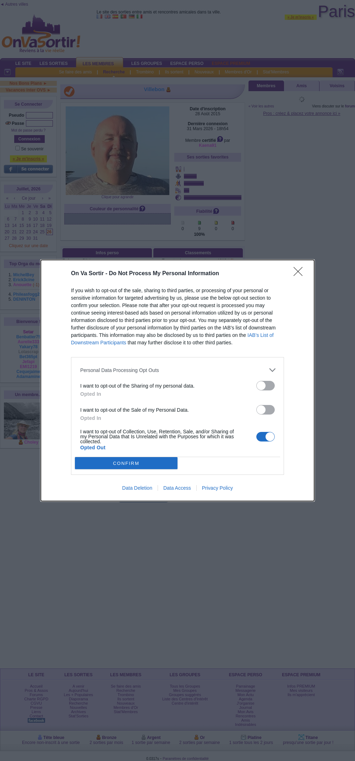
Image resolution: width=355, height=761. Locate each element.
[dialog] (177, 380)
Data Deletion (137, 488)
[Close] (300, 273)
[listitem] (177, 370)
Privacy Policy (217, 488)
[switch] (265, 385)
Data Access (177, 488)
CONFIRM (126, 463)
